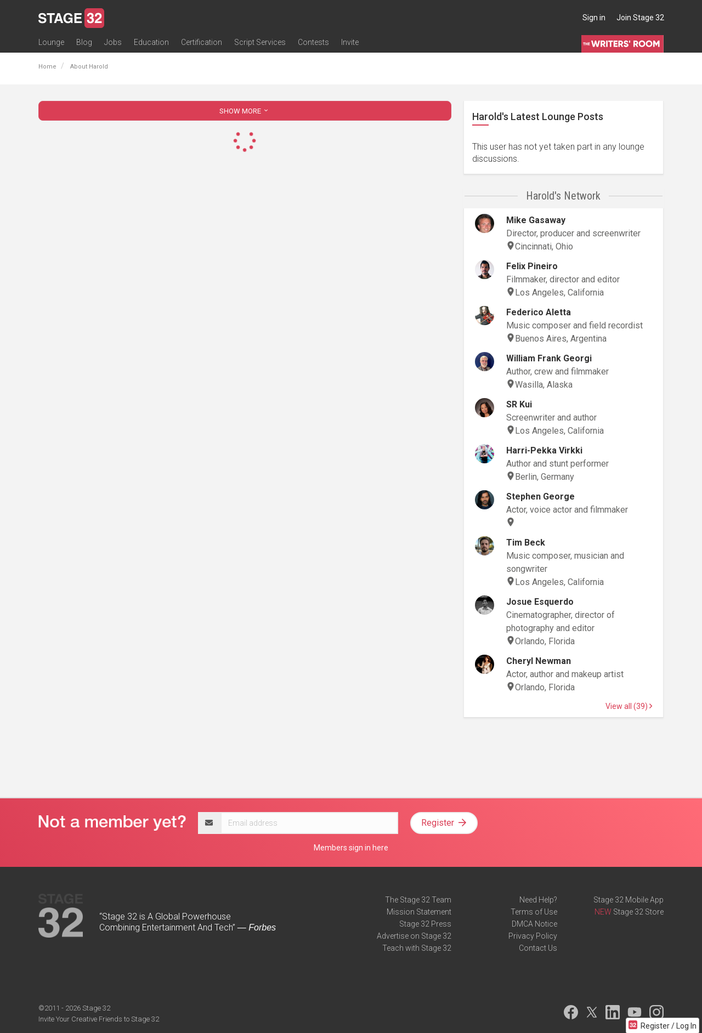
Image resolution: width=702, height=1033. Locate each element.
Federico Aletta (538, 312)
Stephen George (540, 496)
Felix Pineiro (532, 266)
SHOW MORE (244, 111)
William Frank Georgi (549, 358)
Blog (84, 42)
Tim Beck (525, 542)
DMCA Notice (534, 924)
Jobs (113, 42)
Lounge (51, 42)
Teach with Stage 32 (416, 948)
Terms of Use (534, 911)
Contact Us (538, 948)
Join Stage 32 (640, 17)
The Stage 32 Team (418, 899)
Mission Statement (419, 911)
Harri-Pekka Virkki (544, 450)
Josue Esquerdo (540, 602)
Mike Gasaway (535, 220)
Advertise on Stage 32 (414, 936)
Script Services (260, 42)
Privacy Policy (532, 936)
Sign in (593, 17)
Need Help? (538, 899)
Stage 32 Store (638, 911)
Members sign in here (351, 847)
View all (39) (628, 706)
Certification (201, 42)
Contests (313, 42)
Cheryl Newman (538, 661)
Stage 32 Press (425, 924)
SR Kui (519, 404)
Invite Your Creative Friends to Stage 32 (98, 1019)
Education (151, 42)
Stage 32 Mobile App (628, 899)
